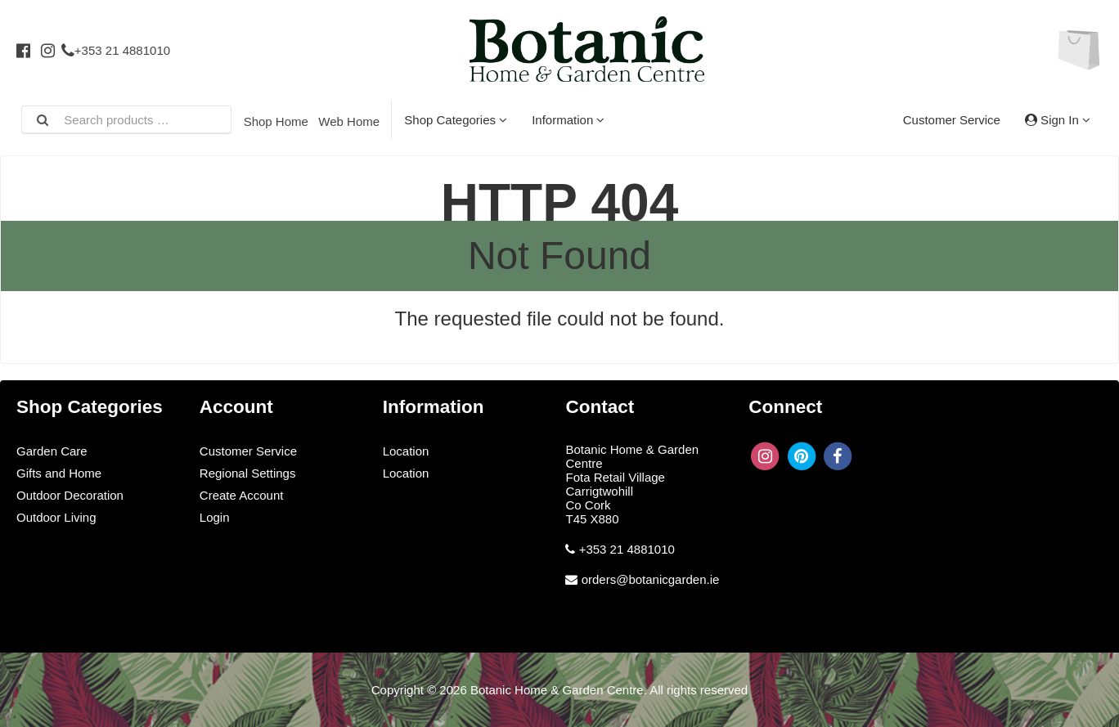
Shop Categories (455, 120)
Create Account (242, 495)
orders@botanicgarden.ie (651, 579)
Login (215, 517)
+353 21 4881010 (115, 50)
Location (406, 451)
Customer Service (951, 120)
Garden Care (52, 451)
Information (568, 120)
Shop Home (276, 121)
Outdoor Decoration (70, 495)
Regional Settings (248, 473)
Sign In (1057, 120)
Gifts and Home (58, 473)
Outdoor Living (56, 517)
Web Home (349, 121)
